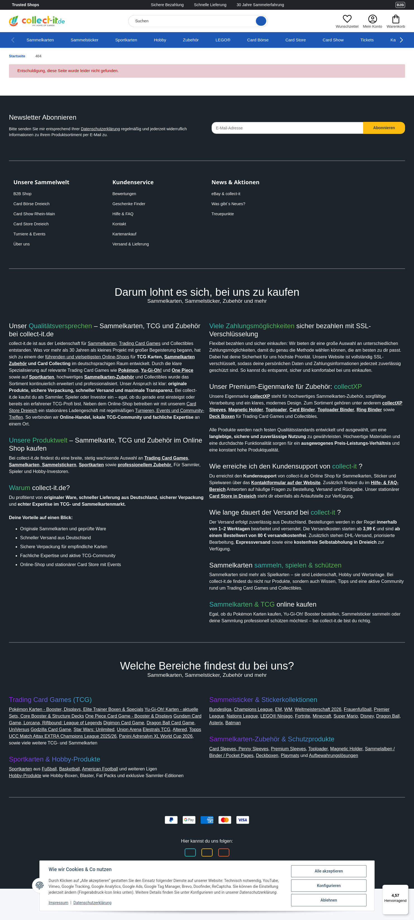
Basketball (76, 793)
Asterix (261, 740)
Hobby (169, 39)
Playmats (333, 773)
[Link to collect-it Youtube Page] (387, 5)
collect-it (350, 412)
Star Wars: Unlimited (170, 747)
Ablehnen (328, 900)
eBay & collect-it (227, 193)
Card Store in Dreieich (300, 441)
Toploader (327, 766)
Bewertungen (126, 193)
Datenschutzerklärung (110, 128)
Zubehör (201, 39)
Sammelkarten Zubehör (88, 363)
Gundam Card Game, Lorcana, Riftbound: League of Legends (95, 740)
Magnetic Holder (358, 766)
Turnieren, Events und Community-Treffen (89, 424)
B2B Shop (23, 193)
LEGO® (234, 39)
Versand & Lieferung (132, 244)
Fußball (54, 793)
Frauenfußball (373, 727)
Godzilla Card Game (123, 747)
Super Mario (377, 734)
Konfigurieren (329, 885)
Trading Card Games (155, 343)
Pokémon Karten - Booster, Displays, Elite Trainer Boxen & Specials (82, 727)
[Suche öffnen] (259, 21)
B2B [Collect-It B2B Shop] (400, 5)
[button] (346, 21)
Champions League (258, 727)
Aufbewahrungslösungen (238, 780)
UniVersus (89, 747)
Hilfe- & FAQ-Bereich (247, 435)
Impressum (58, 902)
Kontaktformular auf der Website (322, 428)
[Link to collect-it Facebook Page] (364, 5)
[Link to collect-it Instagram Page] (376, 5)
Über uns (22, 244)
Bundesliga (222, 727)
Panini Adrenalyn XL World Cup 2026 (69, 760)
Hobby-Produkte (28, 800)
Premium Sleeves (294, 766)
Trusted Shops (41, 5)
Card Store (308, 39)
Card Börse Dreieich (33, 203)
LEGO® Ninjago (301, 734)
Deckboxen (309, 773)
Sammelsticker (88, 39)
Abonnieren (384, 127)
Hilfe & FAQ (124, 213)
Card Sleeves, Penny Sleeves (240, 766)
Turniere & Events (30, 233)
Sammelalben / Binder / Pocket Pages (251, 773)
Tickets (381, 39)
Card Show (346, 39)
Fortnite (330, 734)
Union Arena (23, 754)
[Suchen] (197, 21)
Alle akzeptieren (329, 871)
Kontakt (120, 223)
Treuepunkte (223, 213)
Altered (76, 754)
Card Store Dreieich (32, 223)
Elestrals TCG (52, 754)
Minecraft (351, 734)
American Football (110, 793)
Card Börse (269, 39)
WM (296, 727)
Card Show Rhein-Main (35, 213)
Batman (280, 740)
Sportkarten (133, 39)
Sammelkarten (42, 39)
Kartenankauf (126, 233)
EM (285, 727)
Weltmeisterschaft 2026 (329, 727)
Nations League (264, 734)
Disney (216, 740)
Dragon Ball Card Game (50, 747)
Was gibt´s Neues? (230, 203)
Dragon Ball (239, 740)
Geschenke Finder (130, 203)
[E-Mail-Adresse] (287, 128)
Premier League (227, 734)
